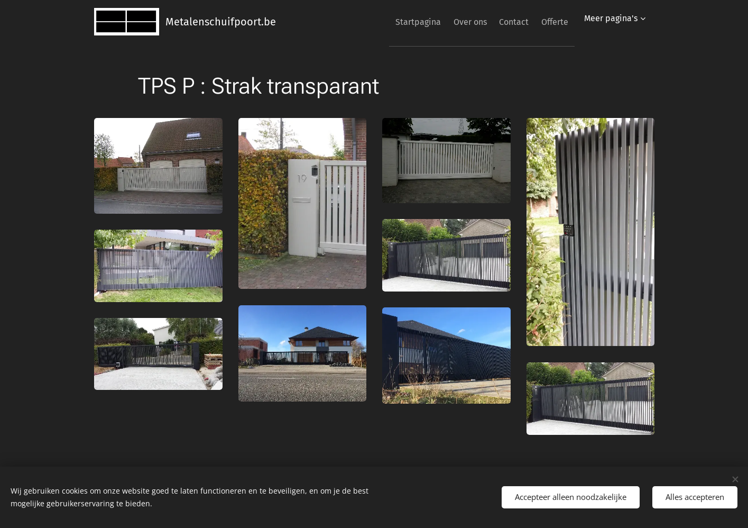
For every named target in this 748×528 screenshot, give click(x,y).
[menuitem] (395, 21)
